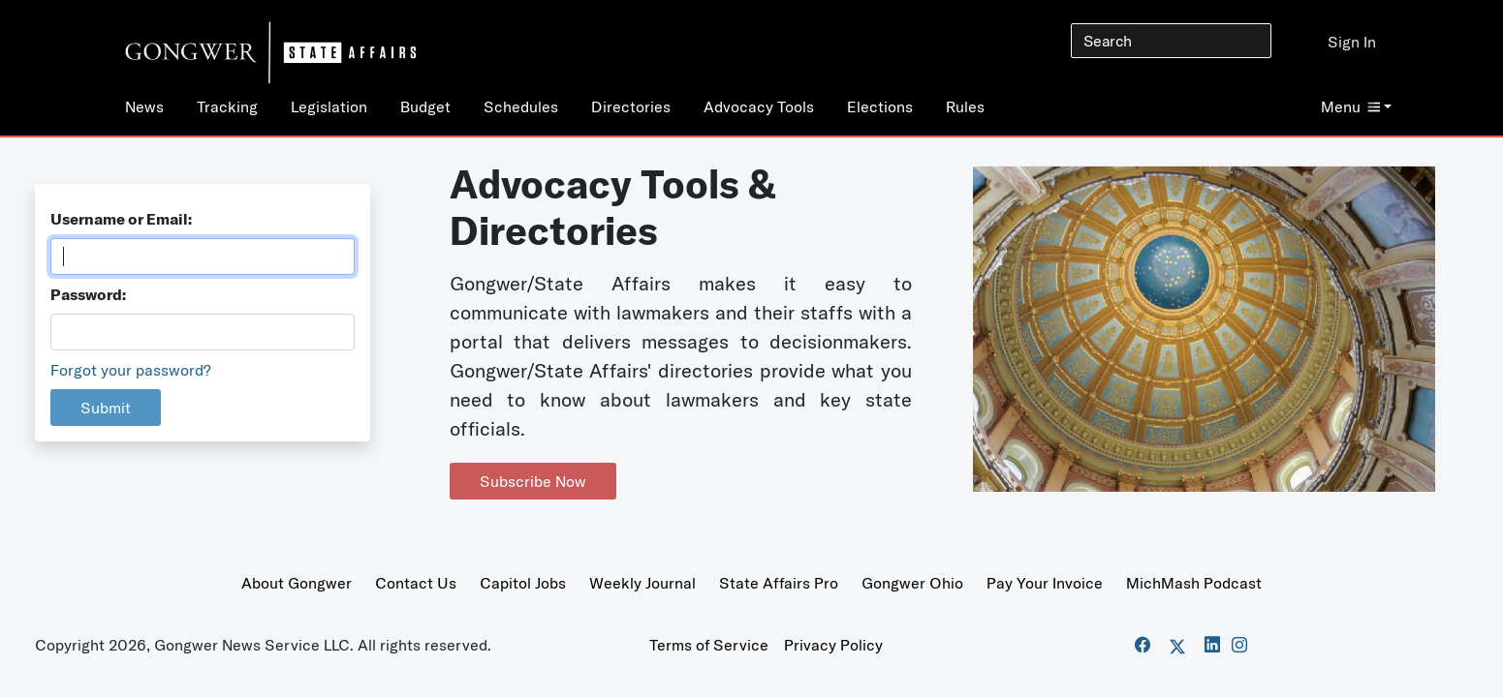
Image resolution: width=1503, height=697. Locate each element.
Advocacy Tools (759, 106)
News (144, 106)
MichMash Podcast (1194, 582)
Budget (425, 106)
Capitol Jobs (523, 582)
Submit (105, 407)
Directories (631, 106)
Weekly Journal (642, 582)
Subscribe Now (533, 481)
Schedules (521, 106)
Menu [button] (1350, 106)
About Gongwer (296, 582)
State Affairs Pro (778, 582)
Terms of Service (708, 644)
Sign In (1352, 41)
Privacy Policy (833, 644)
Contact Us (415, 582)
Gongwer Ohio (912, 582)
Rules (965, 106)
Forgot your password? (130, 369)
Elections (880, 106)
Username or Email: (121, 218)
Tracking (227, 106)
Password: (88, 294)
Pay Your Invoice (1044, 582)
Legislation (329, 106)
